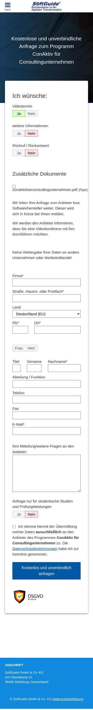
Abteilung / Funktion (28, 377)
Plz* (15, 323)
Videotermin (22, 106)
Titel (15, 361)
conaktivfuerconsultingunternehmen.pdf (50, 189)
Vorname (34, 361)
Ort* (37, 323)
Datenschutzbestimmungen (35, 549)
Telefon (18, 393)
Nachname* (57, 361)
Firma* (17, 276)
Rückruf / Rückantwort (30, 145)
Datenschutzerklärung (67, 699)
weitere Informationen (30, 126)
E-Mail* (18, 424)
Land (16, 307)
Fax (15, 408)
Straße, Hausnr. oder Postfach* (38, 291)
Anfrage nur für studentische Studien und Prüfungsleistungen (42, 504)
